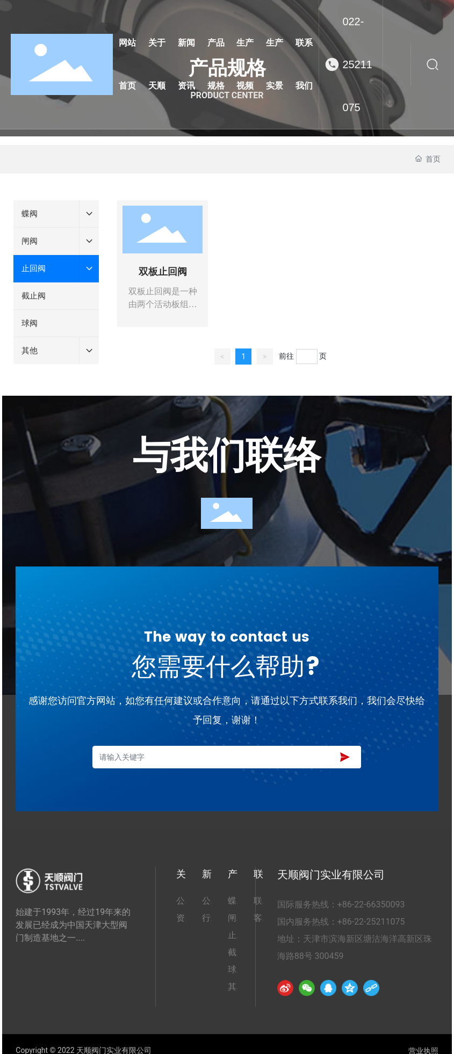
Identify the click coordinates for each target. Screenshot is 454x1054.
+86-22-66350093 (371, 904)
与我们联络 (227, 457)
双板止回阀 (163, 271)
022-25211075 (357, 64)
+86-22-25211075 (371, 922)
